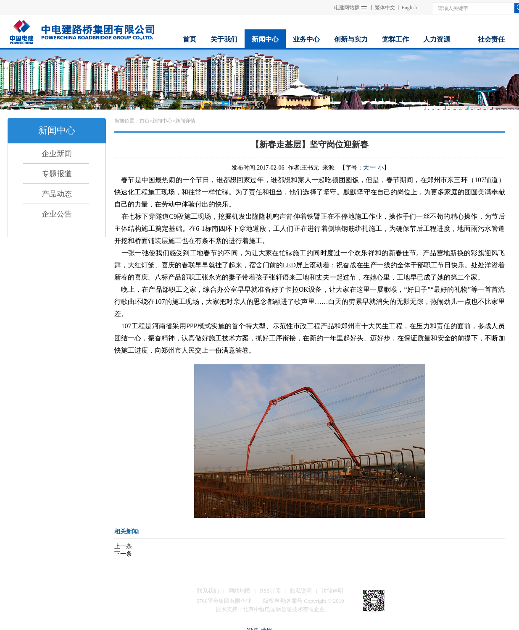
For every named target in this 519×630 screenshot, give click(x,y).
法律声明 (332, 591)
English (409, 7)
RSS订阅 (270, 591)
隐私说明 (301, 591)
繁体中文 (385, 7)
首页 (145, 121)
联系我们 (208, 591)
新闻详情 (185, 121)
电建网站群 (346, 7)
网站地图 (239, 591)
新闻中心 (162, 121)
